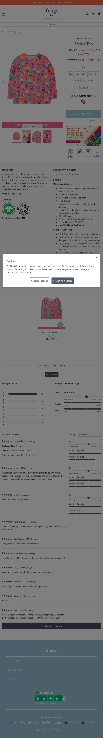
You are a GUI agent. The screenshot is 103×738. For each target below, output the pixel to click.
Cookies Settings (39, 280)
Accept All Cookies (62, 280)
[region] (51, 270)
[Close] (97, 257)
